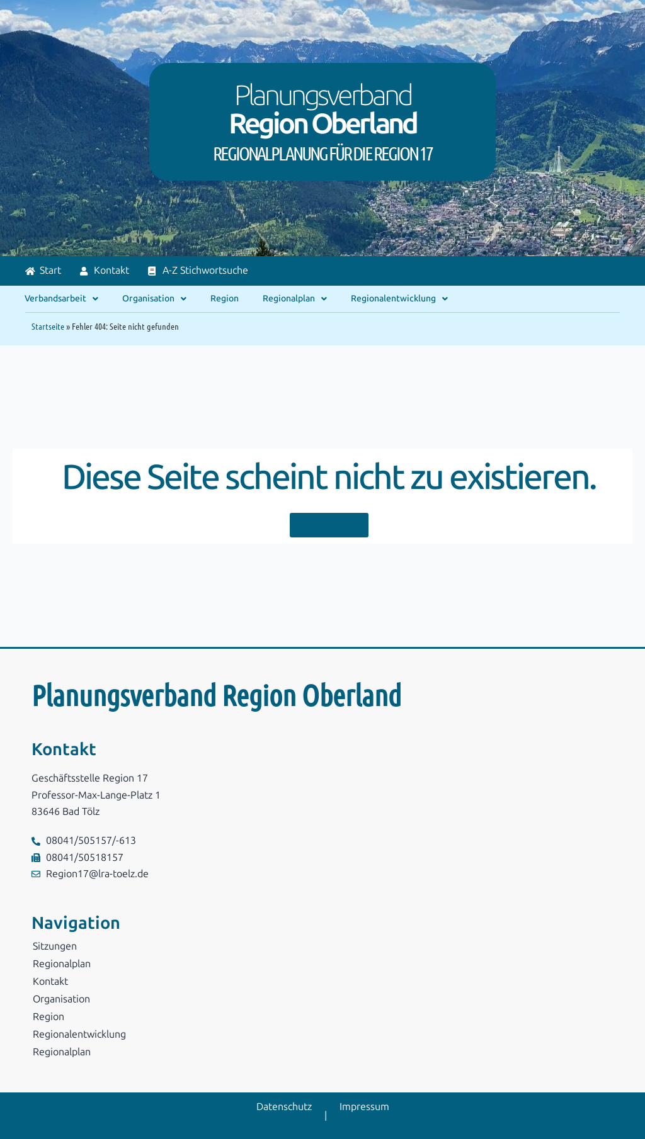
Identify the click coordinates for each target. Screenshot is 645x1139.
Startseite (47, 326)
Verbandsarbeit (61, 299)
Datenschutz (284, 1107)
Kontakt (50, 981)
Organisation (154, 299)
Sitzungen (55, 946)
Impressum (364, 1107)
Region (224, 298)
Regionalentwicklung (399, 299)
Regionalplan (295, 299)
